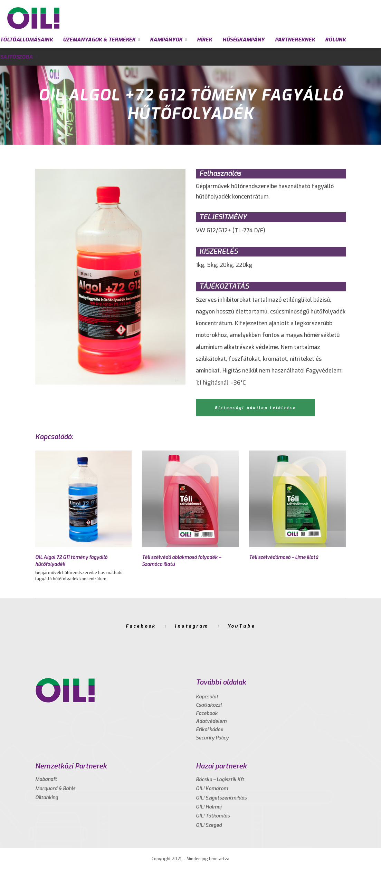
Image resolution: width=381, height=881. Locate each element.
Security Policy (212, 738)
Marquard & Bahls (55, 788)
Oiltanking (46, 797)
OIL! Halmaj (208, 807)
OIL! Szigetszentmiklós (221, 798)
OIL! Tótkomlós (213, 816)
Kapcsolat (207, 697)
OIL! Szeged (209, 825)
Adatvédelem (211, 721)
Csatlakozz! (209, 705)
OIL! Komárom (212, 788)
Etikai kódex (209, 729)
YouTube (241, 626)
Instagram (191, 626)
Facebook (141, 626)
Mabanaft (46, 779)
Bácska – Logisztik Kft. (220, 779)
